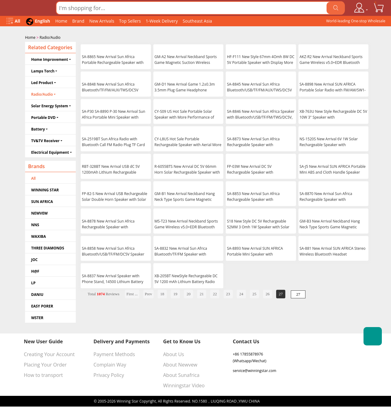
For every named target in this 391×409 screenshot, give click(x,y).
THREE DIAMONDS (47, 247)
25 (254, 293)
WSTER (37, 317)
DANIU (37, 294)
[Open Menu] (13, 21)
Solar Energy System (49, 105)
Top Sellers (130, 21)
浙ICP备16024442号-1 (279, 400)
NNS (35, 224)
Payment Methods (114, 353)
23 (228, 293)
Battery (38, 128)
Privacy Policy (108, 374)
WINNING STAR (45, 189)
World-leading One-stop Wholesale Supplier (356, 22)
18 (162, 293)
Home (61, 21)
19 (175, 293)
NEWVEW (39, 212)
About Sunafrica (181, 374)
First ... (132, 293)
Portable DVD (43, 117)
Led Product (42, 82)
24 (241, 293)
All (33, 177)
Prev (148, 293)
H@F (35, 270)
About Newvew (180, 364)
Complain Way (109, 364)
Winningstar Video (184, 384)
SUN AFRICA (42, 201)
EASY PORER (42, 305)
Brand (78, 21)
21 (202, 293)
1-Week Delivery (162, 21)
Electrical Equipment (50, 151)
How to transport (43, 374)
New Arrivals (101, 21)
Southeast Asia (197, 21)
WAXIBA (38, 235)
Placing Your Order (45, 364)
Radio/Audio (49, 37)
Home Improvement (49, 58)
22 (215, 293)
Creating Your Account (49, 353)
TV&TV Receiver (45, 140)
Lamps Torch (42, 70)
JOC (34, 259)
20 (189, 293)
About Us (173, 353)
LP (33, 282)
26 (267, 293)
